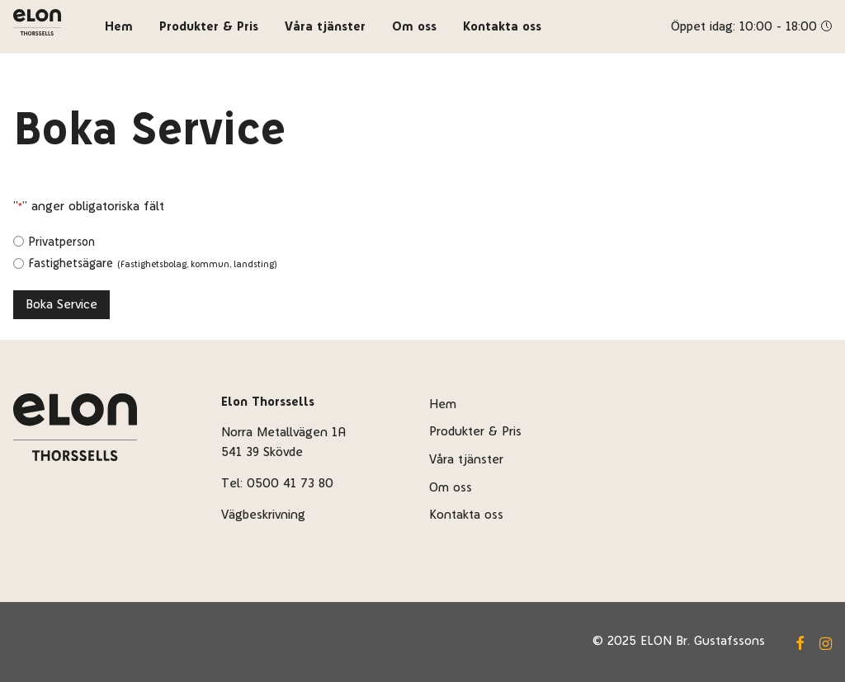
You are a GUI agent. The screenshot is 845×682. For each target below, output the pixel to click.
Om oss (414, 26)
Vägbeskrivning (263, 514)
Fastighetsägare (152, 263)
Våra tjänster (325, 26)
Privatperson (61, 241)
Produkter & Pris (208, 26)
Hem (119, 26)
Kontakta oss (502, 26)
